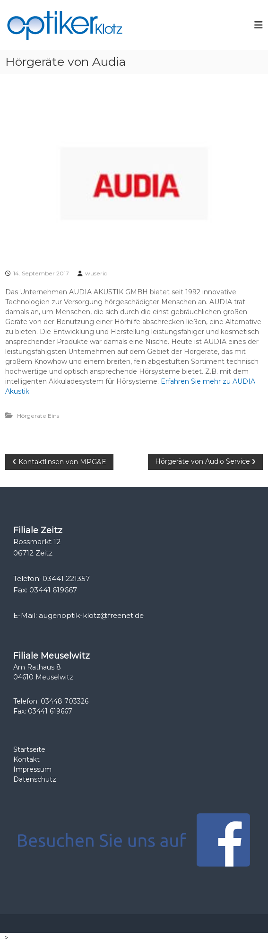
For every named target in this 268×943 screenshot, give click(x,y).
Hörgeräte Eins (38, 415)
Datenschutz (34, 779)
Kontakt (26, 759)
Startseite (29, 749)
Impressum (32, 769)
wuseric (96, 273)
